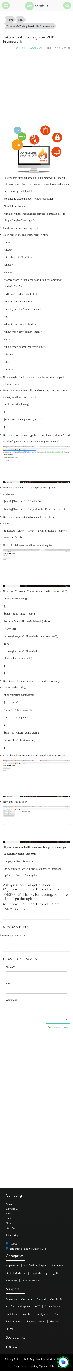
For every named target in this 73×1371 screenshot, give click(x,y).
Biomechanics (52, 1306)
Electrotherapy (14, 1321)
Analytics (11, 1298)
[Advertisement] (36, 87)
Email (10, 983)
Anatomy (26, 1298)
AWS (37, 1306)
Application (12, 1265)
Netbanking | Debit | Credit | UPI (26, 1248)
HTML (10, 1329)
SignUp (10, 1223)
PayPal (11, 1243)
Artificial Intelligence (35, 1265)
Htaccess (55, 1321)
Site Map (11, 1228)
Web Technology (31, 1280)
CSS (55, 1314)
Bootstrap (11, 1314)
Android (41, 1298)
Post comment (58, 1026)
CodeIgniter (42, 1314)
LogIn (9, 1218)
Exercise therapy (36, 1321)
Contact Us (12, 1208)
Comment (12, 1000)
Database (57, 1265)
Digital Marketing (16, 1273)
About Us (11, 1204)
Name (10, 967)
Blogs (9, 1213)
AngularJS (56, 1298)
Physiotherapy (39, 1273)
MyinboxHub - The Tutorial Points (31, 889)
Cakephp (26, 1314)
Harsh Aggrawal (32, 48)
